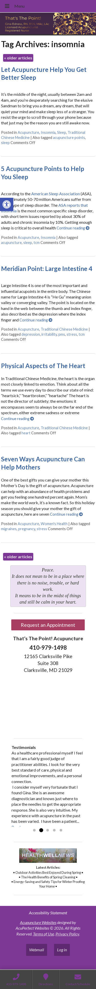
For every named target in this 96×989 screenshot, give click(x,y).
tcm (37, 242)
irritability (49, 334)
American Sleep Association (55, 193)
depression (31, 334)
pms (61, 334)
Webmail (36, 949)
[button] (6, 204)
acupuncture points (69, 137)
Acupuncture (28, 132)
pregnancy (26, 529)
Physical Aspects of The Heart (43, 365)
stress (72, 334)
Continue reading (73, 228)
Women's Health (54, 524)
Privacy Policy (67, 933)
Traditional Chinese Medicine (64, 329)
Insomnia (48, 132)
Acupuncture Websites (38, 922)
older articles (18, 57)
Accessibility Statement (48, 912)
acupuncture (11, 242)
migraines (9, 529)
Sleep (61, 132)
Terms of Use (43, 933)
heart (26, 433)
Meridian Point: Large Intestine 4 (46, 268)
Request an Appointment (48, 625)
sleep (5, 142)
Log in (62, 949)
